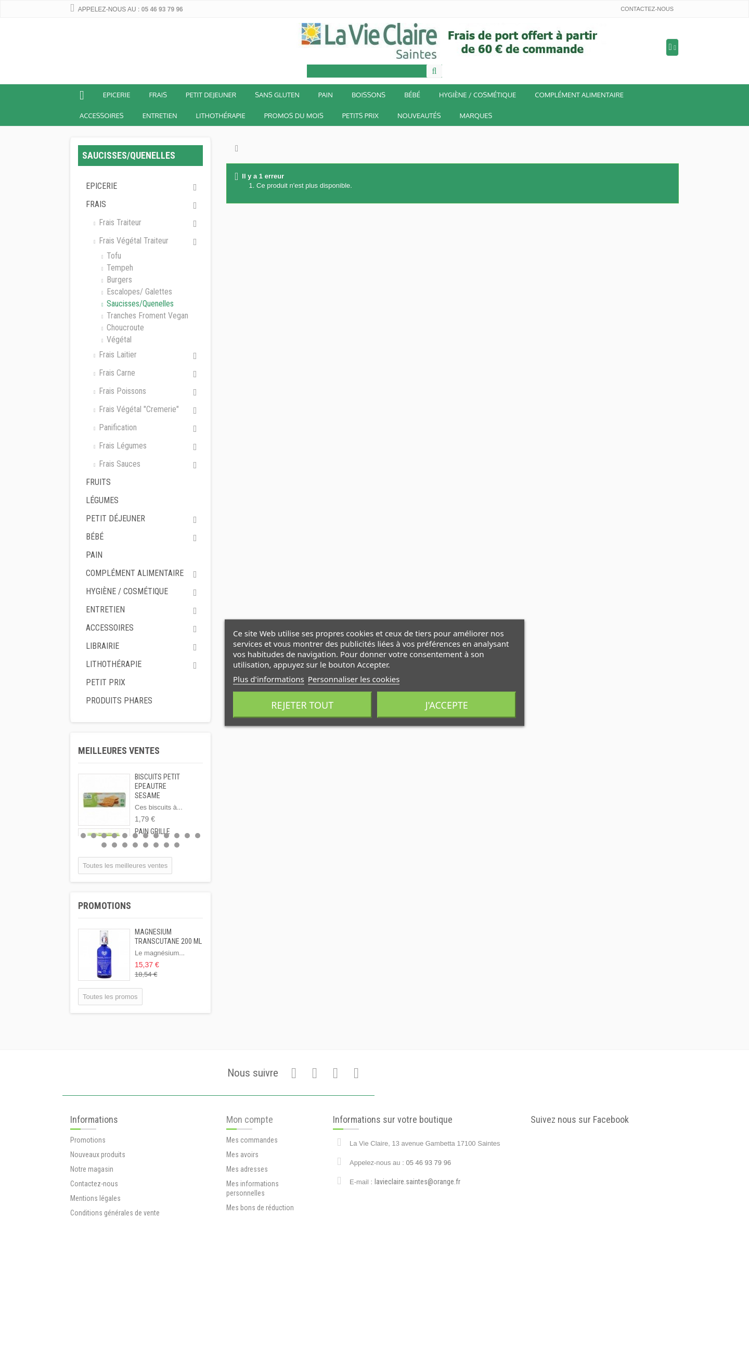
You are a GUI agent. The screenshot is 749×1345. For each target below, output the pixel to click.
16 (135, 845)
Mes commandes (252, 1216)
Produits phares (119, 701)
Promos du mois (294, 115)
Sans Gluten (277, 95)
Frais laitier (117, 355)
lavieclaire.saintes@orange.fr (417, 1241)
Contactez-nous (647, 9)
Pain (325, 95)
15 (124, 845)
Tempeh (119, 268)
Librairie (102, 646)
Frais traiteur (119, 222)
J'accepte (446, 704)
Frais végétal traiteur (133, 241)
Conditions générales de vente (115, 1293)
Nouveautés (419, 115)
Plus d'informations (268, 678)
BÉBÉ (412, 95)
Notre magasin (91, 1249)
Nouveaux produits (97, 1235)
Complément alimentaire (579, 95)
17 (145, 845)
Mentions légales (95, 1278)
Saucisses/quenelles (139, 304)
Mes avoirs (242, 1231)
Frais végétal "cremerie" (138, 409)
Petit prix (105, 682)
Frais (158, 95)
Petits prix (360, 115)
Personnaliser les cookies (354, 678)
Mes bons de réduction (260, 1284)
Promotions (104, 905)
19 (166, 845)
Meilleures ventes (119, 750)
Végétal (118, 339)
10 (176, 835)
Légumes (102, 500)
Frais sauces (118, 464)
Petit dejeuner (211, 95)
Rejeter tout (302, 704)
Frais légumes (122, 446)
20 (176, 845)
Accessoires (102, 115)
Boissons (368, 95)
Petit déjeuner (115, 518)
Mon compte (249, 1195)
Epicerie (117, 95)
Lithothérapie (221, 115)
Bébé (95, 537)
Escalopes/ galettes (138, 292)
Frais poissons (121, 391)
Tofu (113, 256)
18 (156, 845)
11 (187, 835)
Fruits (98, 482)
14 (114, 845)
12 (197, 835)
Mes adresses (247, 1245)
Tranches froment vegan (146, 316)
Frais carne (116, 373)
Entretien (160, 115)
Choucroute (124, 327)
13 (104, 845)
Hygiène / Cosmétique (477, 95)
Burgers (118, 280)
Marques (476, 115)
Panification (117, 427)
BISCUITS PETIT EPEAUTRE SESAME (157, 786)
